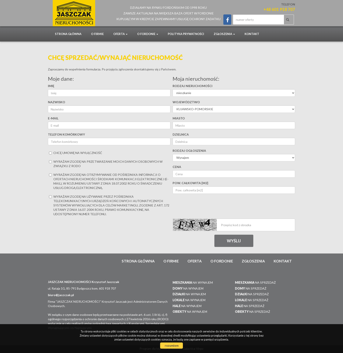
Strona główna (68, 34)
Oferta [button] (120, 34)
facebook (227, 19)
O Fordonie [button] (147, 34)
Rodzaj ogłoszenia (189, 150)
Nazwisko (56, 102)
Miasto (179, 118)
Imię (51, 86)
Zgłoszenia (253, 261)
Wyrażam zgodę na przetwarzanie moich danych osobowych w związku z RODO (106, 164)
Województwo (186, 102)
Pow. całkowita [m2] (190, 183)
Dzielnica (181, 134)
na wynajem (193, 282)
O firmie (97, 34)
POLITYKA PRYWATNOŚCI (186, 34)
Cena (177, 167)
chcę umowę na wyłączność (75, 153)
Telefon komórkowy (66, 134)
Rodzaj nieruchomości (192, 86)
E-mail (53, 118)
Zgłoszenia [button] (224, 34)
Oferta (194, 261)
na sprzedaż (255, 282)
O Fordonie (221, 261)
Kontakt (252, 34)
